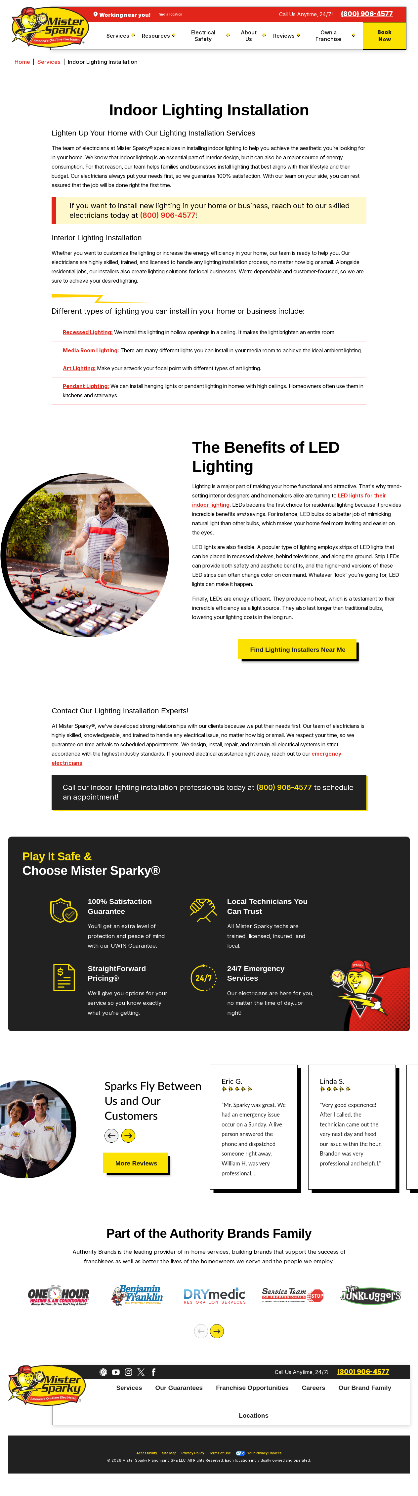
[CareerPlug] (103, 1372)
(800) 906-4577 (367, 14)
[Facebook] (153, 1372)
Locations (254, 1415)
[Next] (128, 1136)
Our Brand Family (365, 1387)
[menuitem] (121, 36)
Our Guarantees (179, 1387)
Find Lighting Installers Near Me (298, 649)
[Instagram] (128, 1372)
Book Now (384, 35)
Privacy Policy (192, 1453)
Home (22, 62)
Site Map (169, 1453)
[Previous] (111, 1136)
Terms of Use (220, 1453)
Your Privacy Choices (259, 1453)
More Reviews (136, 1163)
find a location (170, 14)
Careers (313, 1387)
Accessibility (147, 1453)
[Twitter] (141, 1372)
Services (49, 62)
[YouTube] (116, 1372)
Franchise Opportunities (252, 1387)
